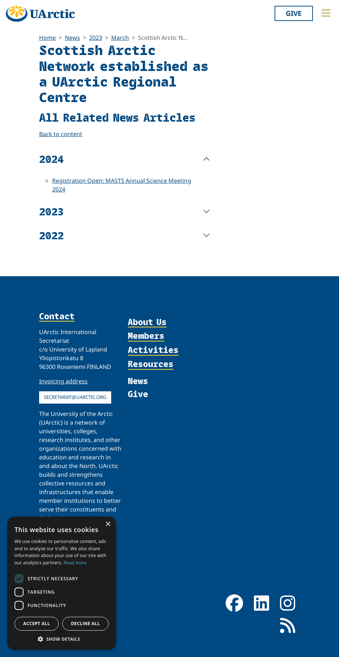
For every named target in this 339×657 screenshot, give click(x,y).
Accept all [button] (36, 623)
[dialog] (61, 583)
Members (146, 336)
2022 (51, 235)
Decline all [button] (85, 623)
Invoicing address (63, 381)
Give (294, 13)
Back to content (60, 134)
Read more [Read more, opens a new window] (75, 563)
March (120, 38)
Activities (153, 350)
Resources (150, 364)
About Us (147, 322)
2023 (95, 38)
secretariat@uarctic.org (75, 397)
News (72, 38)
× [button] (107, 524)
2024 (51, 159)
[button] (61, 639)
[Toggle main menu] (326, 13)
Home (47, 38)
